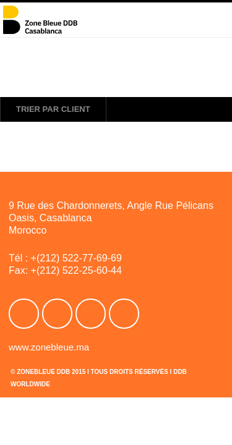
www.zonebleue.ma (49, 347)
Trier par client (53, 109)
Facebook (24, 314)
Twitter (57, 314)
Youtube (90, 314)
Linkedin (124, 314)
